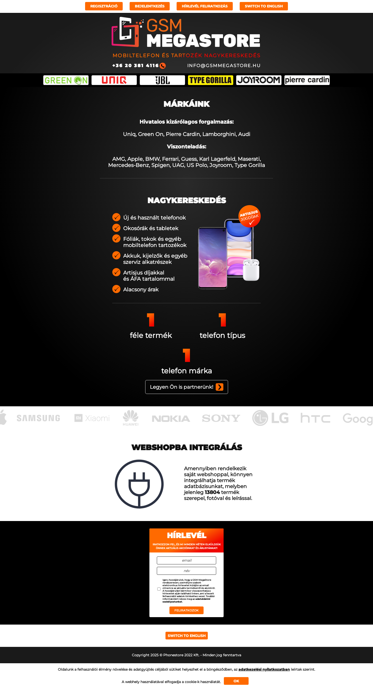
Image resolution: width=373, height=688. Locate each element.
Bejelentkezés (149, 6)
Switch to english (264, 6)
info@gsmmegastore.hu (224, 65)
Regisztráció (103, 6)
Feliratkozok (186, 610)
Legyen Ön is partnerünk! (181, 387)
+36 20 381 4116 (135, 65)
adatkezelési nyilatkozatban (264, 669)
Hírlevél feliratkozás (205, 6)
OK (236, 681)
